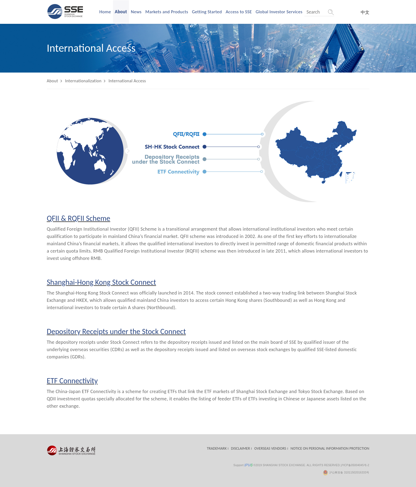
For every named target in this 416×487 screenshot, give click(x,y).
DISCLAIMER (240, 448)
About (121, 12)
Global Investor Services (279, 12)
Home (105, 12)
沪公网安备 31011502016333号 (346, 472)
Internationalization (83, 80)
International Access (127, 80)
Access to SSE (239, 12)
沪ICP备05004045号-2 (355, 465)
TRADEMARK (217, 448)
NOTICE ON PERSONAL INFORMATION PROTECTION (330, 448)
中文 (365, 12)
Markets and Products (166, 12)
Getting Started (207, 12)
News (136, 12)
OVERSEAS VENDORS (270, 448)
